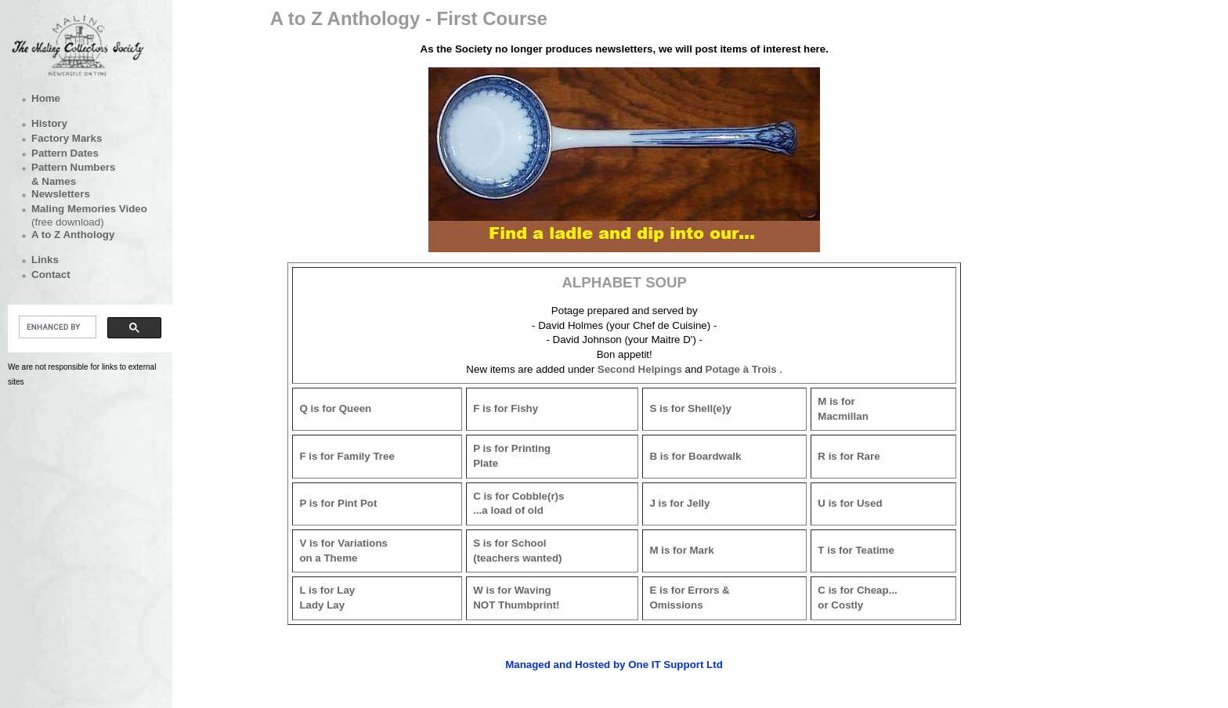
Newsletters (60, 194)
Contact (50, 274)
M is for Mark (681, 550)
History (49, 123)
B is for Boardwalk (695, 456)
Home (45, 98)
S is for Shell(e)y (690, 408)
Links (45, 260)
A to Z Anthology (72, 234)
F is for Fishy (505, 408)
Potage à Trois (741, 369)
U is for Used (850, 503)
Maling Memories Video (89, 209)
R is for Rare (848, 456)
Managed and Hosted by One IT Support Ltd (614, 664)
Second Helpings (640, 369)
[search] (56, 327)
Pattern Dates (65, 153)
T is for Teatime (856, 550)
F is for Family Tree (346, 456)
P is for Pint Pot (338, 503)
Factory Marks (66, 138)
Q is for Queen (335, 408)
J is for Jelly (679, 503)
